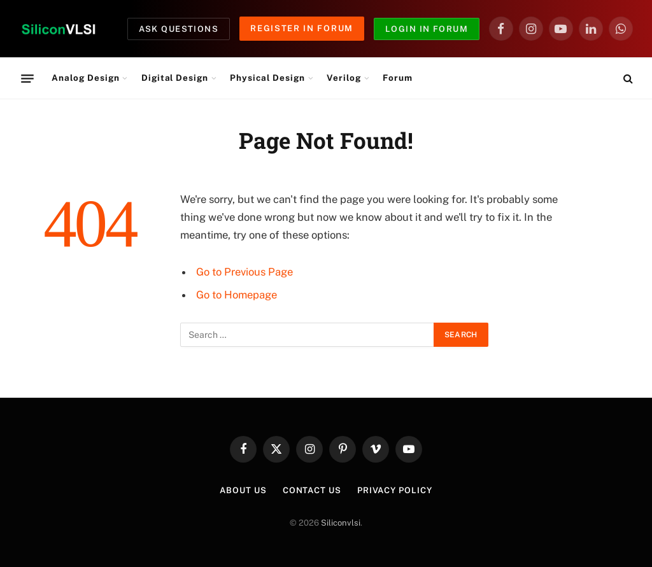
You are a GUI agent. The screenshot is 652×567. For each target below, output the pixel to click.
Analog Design (85, 78)
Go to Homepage (236, 294)
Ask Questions (179, 29)
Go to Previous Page (244, 271)
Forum (398, 78)
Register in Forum (301, 28)
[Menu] (27, 78)
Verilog (344, 78)
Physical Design (267, 78)
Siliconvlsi (340, 523)
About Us (243, 490)
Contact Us (312, 490)
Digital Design (174, 78)
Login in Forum (426, 29)
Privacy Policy (394, 490)
